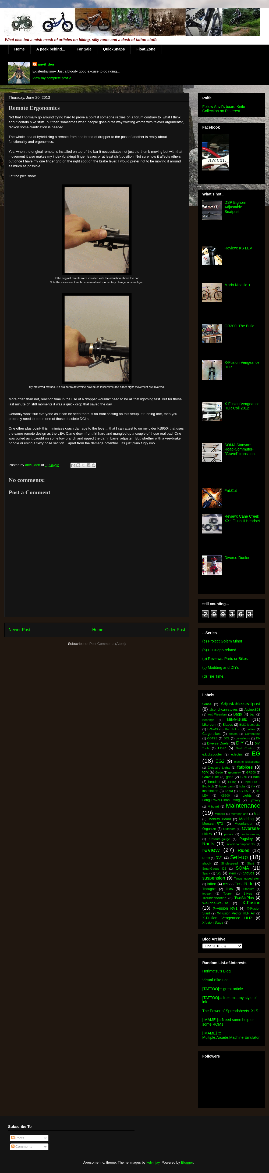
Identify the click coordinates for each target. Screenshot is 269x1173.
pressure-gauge (219, 839)
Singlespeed (229, 863)
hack (256, 777)
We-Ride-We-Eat (215, 903)
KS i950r (244, 791)
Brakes (212, 729)
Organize (209, 829)
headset (214, 782)
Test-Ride (244, 883)
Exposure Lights (219, 767)
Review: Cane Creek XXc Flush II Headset (242, 518)
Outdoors (229, 828)
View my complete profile (52, 78)
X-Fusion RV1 (225, 908)
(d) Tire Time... (214, 676)
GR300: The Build (239, 326)
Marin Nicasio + (238, 285)
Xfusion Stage (212, 922)
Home (19, 49)
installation (210, 791)
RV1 (219, 858)
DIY (240, 743)
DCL (226, 738)
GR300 (251, 772)
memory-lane (239, 813)
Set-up (239, 857)
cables (251, 729)
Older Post (175, 629)
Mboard (220, 813)
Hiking (232, 781)
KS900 (225, 795)
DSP (222, 748)
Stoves (248, 873)
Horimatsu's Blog (216, 971)
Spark (206, 873)
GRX (243, 777)
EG (256, 753)
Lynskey (254, 800)
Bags (237, 714)
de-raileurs (243, 738)
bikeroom (209, 725)
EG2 (220, 761)
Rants (208, 843)
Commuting (252, 733)
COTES (212, 738)
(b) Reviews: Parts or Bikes (225, 658)
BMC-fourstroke (249, 724)
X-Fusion (251, 902)
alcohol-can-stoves (223, 709)
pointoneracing (250, 834)
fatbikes (245, 767)
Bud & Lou (232, 729)
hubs (242, 786)
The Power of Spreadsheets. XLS (230, 1011)
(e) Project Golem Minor (222, 641)
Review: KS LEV (238, 248)
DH (258, 738)
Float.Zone (145, 49)
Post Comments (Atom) (107, 644)
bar (252, 714)
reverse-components (241, 844)
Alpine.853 (252, 709)
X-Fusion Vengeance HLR (227, 918)
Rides (243, 850)
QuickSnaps (114, 49)
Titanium (248, 889)
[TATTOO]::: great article (222, 989)
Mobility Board (219, 819)
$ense (206, 704)
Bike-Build (237, 719)
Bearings (208, 719)
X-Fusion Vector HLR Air (236, 913)
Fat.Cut (231, 490)
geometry (234, 772)
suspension (213, 878)
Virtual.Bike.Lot (215, 980)
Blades (227, 725)
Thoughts (209, 889)
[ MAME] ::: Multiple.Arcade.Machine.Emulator (231, 1035)
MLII (257, 814)
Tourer (227, 893)
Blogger (187, 1162)
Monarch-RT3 (212, 824)
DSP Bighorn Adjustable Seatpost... (235, 207)
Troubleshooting (214, 898)
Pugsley (246, 839)
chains (233, 733)
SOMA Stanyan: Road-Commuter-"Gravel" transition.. (241, 449)
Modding (246, 819)
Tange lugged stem (247, 878)
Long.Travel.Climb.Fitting (221, 800)
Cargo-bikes (211, 734)
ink (253, 786)
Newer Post (19, 629)
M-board (213, 806)
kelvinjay (153, 1162)
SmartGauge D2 (214, 868)
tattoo (211, 884)
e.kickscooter (212, 754)
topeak (206, 893)
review (211, 850)
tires (229, 889)
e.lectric (237, 754)
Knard (229, 791)
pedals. (229, 834)
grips (229, 777)
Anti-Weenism (217, 714)
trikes (248, 893)
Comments (21, 1147)
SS (218, 873)
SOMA (242, 868)
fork (205, 772)
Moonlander (244, 824)
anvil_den (46, 64)
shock (206, 863)
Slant (250, 863)
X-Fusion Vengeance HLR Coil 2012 (242, 406)
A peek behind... (50, 49)
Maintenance (243, 805)
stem (232, 873)
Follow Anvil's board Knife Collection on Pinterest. (223, 108)
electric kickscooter (247, 761)
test (225, 884)
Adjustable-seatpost (240, 703)
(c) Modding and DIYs (220, 667)
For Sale (84, 49)
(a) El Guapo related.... (221, 650)
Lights (247, 795)
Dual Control (245, 748)
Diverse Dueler (237, 557)
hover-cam (226, 786)
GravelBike (210, 777)
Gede (219, 772)
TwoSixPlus (244, 898)
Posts (17, 1138)
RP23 (206, 858)
